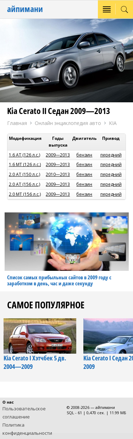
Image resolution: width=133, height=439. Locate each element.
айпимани (25, 9)
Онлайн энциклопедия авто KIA (76, 123)
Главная (17, 123)
